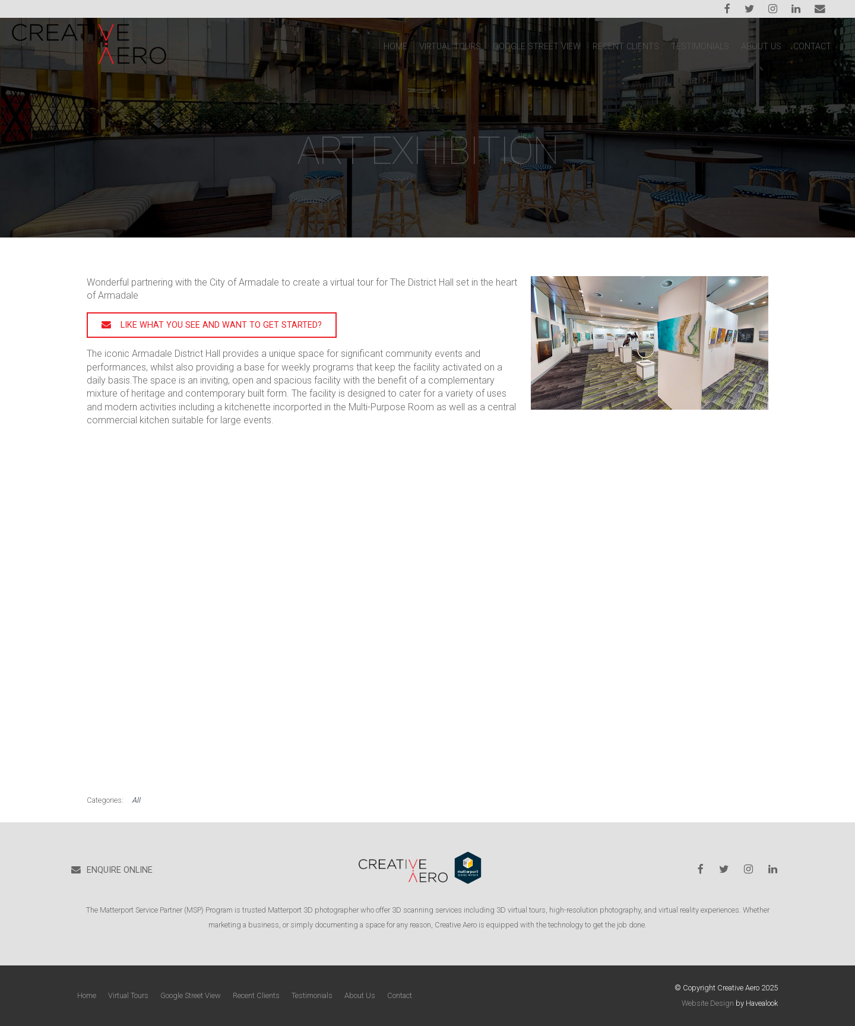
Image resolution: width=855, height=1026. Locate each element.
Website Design (708, 1003)
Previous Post (683, 258)
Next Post (739, 258)
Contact (812, 47)
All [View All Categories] (136, 800)
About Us (761, 47)
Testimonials (700, 47)
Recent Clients (626, 47)
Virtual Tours (450, 47)
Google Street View (537, 47)
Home (395, 47)
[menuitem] (86, 995)
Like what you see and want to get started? (221, 325)
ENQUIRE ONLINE (120, 870)
